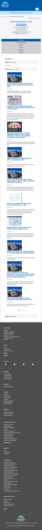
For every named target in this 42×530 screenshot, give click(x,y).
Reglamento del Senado (8, 338)
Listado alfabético (7, 374)
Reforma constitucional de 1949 (9, 438)
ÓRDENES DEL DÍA (7, 442)
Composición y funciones (9, 424)
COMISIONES (29, 12)
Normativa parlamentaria (9, 465)
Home (2, 16)
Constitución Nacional (8, 335)
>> (28, 310)
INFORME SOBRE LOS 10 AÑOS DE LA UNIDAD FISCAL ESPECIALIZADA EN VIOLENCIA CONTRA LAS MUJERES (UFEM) (20, 85)
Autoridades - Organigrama (9, 331)
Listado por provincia (8, 377)
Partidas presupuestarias (9, 472)
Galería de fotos (7, 349)
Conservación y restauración (6, 504)
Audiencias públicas (8, 487)
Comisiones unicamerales (6, 412)
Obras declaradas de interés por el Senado (9, 432)
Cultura (5, 450)
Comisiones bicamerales (6, 413)
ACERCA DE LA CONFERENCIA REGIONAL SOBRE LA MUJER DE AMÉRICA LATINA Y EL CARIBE (19, 204)
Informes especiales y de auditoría (9, 484)
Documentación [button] (11, 62)
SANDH (5, 501)
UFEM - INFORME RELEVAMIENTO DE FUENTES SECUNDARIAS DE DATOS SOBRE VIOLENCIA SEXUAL (19, 298)
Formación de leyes (7, 426)
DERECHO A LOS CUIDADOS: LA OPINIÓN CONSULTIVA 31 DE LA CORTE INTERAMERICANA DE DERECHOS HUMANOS (21, 252)
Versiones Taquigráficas (8, 400)
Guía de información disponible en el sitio (9, 491)
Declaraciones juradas (8, 476)
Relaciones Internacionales (9, 427)
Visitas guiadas (7, 452)
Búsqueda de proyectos (8, 386)
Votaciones (6, 394)
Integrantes (21, 50)
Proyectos (21, 45)
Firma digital (6, 489)
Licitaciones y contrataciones (9, 468)
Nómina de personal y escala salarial (9, 473)
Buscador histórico (7, 379)
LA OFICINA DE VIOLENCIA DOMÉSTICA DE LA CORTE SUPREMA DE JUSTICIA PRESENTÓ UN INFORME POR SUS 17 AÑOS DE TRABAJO (21, 107)
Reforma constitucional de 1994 (9, 440)
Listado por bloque (7, 375)
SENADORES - (13, 12)
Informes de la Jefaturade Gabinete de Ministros (8, 436)
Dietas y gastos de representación (9, 475)
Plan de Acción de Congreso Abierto (9, 481)
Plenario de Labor (7, 396)
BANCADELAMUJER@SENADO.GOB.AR (21, 27)
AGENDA (5, 353)
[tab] (21, 62)
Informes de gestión (8, 483)
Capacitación (6, 453)
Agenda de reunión (21, 24)
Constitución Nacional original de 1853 (9, 336)
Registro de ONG (6, 502)
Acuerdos (5, 429)
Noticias (5, 347)
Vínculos (21, 47)
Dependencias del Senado (9, 333)
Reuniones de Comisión (21, 42)
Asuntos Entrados (7, 397)
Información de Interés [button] (13, 69)
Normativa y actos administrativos (9, 467)
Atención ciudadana (6, 499)
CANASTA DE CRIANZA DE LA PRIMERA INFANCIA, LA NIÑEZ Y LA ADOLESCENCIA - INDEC (19, 159)
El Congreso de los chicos (6, 505)
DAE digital (6, 399)
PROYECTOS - (19, 12)
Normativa (21, 52)
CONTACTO (6, 355)
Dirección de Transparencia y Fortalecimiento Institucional (9, 463)
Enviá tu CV (6, 339)
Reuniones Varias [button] (11, 316)
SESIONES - (24, 12)
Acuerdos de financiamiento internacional (9, 479)
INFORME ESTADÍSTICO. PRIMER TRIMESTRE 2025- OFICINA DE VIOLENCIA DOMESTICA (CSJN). (19, 228)
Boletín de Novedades (8, 402)
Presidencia (6, 330)
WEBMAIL (6, 508)
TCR (4, 510)
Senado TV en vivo (7, 404)
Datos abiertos (7, 486)
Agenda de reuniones (6, 415)
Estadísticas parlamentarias (9, 431)
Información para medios (9, 350)
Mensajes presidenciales (8, 434)
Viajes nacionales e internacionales (9, 470)
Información (21, 40)
